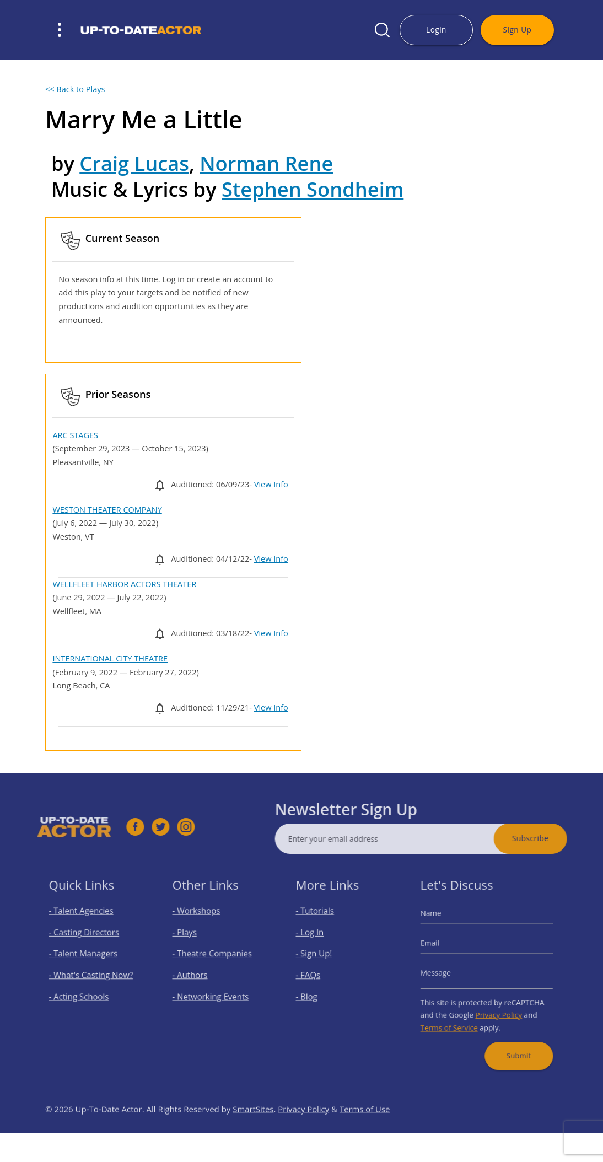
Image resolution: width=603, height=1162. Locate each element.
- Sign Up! (320, 957)
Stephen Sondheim (312, 189)
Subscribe (555, 838)
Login (436, 29)
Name (441, 925)
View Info (271, 484)
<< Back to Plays (75, 89)
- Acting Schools (82, 991)
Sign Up (517, 29)
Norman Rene (266, 163)
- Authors (196, 974)
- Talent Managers (86, 957)
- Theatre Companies (214, 957)
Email (441, 949)
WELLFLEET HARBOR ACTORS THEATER (124, 584)
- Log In (316, 939)
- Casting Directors (86, 939)
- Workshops (201, 922)
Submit (513, 1039)
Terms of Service (456, 1017)
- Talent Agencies (84, 922)
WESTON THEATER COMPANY (106, 509)
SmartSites (253, 1133)
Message (445, 973)
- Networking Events (212, 991)
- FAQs (315, 974)
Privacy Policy (496, 1006)
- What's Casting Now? (92, 974)
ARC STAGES (75, 435)
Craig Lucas (134, 163)
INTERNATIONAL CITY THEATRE (110, 658)
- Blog (313, 991)
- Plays (192, 939)
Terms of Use (365, 1133)
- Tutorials (320, 922)
